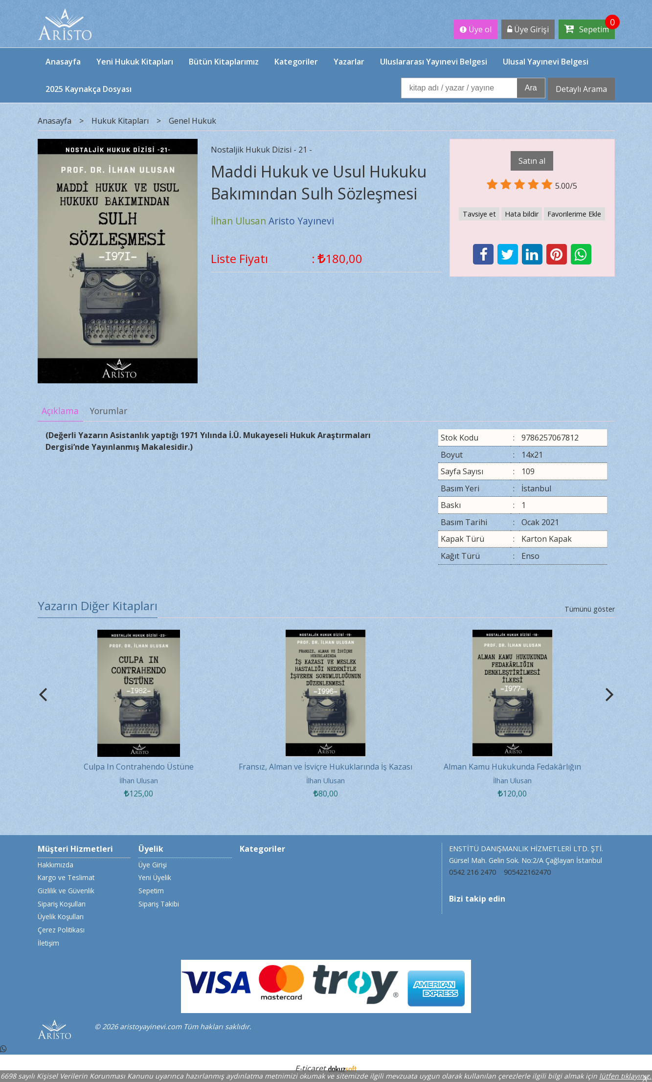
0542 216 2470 (472, 872)
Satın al (531, 160)
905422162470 (527, 872)
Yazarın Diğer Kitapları (97, 605)
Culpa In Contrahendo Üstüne (139, 766)
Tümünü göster (589, 609)
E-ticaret (310, 1068)
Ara (531, 88)
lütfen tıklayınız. (625, 1076)
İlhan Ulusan (138, 780)
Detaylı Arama (581, 89)
